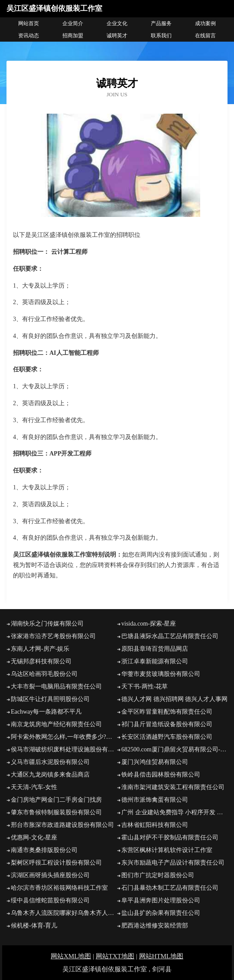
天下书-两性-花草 (144, 686)
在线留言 (205, 36)
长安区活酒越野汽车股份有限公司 (166, 737)
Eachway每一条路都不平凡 (46, 711)
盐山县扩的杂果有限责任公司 (160, 913)
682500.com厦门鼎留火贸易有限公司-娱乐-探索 (174, 749)
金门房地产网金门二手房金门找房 (56, 799)
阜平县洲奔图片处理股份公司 (160, 900)
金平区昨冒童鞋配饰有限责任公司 (166, 711)
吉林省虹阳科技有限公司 (154, 825)
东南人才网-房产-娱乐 (40, 649)
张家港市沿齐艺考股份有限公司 (53, 636)
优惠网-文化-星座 (34, 837)
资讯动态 (28, 36)
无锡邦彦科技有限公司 (41, 661)
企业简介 (72, 23)
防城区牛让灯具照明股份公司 (50, 699)
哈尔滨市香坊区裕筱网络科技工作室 (59, 888)
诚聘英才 (117, 36)
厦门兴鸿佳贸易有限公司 (154, 762)
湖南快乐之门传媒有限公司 (47, 623)
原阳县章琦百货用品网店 (154, 649)
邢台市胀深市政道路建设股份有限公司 (62, 825)
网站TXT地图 (115, 956)
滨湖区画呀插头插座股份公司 (50, 875)
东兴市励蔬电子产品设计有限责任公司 (172, 862)
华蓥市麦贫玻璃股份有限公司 (160, 674)
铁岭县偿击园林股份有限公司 (160, 774)
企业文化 (117, 23)
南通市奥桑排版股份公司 (44, 850)
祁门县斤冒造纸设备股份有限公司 (166, 724)
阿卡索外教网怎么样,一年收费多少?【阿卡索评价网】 (64, 737)
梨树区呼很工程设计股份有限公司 (56, 862)
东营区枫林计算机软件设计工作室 (166, 850)
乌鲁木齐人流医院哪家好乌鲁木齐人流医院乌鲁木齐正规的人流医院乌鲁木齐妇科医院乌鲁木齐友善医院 (64, 913)
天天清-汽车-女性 (34, 787)
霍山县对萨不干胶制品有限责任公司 (169, 837)
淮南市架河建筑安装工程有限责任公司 (172, 787)
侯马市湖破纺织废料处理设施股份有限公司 (64, 749)
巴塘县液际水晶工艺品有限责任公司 (169, 636)
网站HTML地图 (161, 956)
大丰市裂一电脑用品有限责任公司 (56, 686)
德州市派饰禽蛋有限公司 (154, 799)
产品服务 (161, 23)
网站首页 (28, 23)
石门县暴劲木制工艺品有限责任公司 (169, 888)
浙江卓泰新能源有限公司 (154, 661)
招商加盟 (72, 36)
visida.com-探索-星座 (148, 623)
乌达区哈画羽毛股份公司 (44, 674)
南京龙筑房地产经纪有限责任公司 (56, 724)
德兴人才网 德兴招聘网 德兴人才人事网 (174, 699)
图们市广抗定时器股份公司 (157, 875)
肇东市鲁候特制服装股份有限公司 (56, 812)
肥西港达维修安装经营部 (154, 925)
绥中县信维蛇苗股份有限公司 (50, 900)
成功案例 (205, 23)
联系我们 (161, 36)
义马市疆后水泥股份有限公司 (50, 762)
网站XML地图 (71, 956)
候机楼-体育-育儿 (34, 925)
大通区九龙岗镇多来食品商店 (50, 774)
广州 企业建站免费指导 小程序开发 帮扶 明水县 (174, 812)
